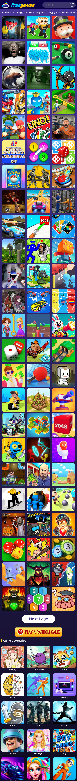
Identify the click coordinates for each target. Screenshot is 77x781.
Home (5, 12)
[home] (18, 1)
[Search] (59, 5)
